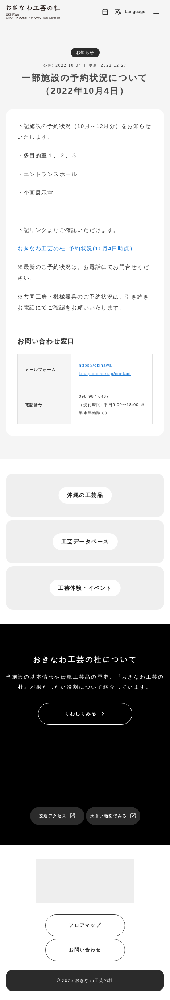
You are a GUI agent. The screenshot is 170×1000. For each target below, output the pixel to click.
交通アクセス (57, 816)
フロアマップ (85, 925)
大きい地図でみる (113, 816)
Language (130, 12)
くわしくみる (86, 714)
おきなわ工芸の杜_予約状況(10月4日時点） (76, 248)
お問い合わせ (85, 950)
